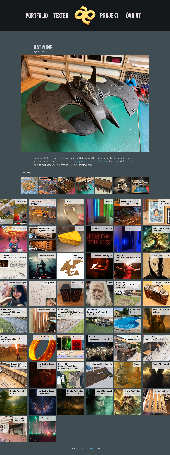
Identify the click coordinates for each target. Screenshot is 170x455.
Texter (60, 15)
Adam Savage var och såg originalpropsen (89, 161)
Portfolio (37, 15)
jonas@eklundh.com (85, 448)
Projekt (109, 15)
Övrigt (133, 15)
